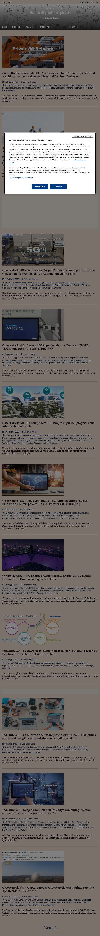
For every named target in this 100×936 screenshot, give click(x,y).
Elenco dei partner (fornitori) (21, 178)
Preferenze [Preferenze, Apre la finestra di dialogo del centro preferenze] (40, 186)
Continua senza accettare (82, 136)
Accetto (58, 186)
